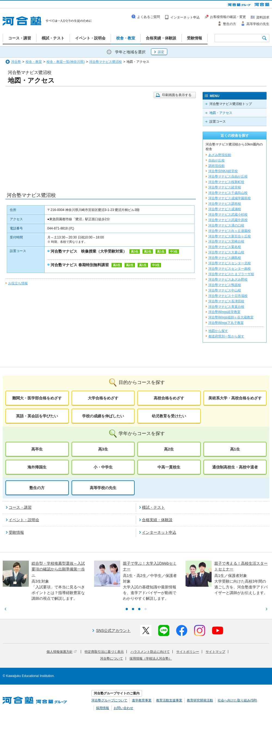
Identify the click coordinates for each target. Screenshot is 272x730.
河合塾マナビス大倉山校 (226, 252)
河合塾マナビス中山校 (224, 290)
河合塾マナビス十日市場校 (228, 296)
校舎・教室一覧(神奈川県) (66, 62)
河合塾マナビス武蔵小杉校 (228, 214)
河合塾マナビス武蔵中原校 (228, 220)
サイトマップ (215, 652)
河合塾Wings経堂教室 (224, 312)
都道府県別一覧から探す (226, 336)
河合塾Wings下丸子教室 (226, 323)
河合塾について (111, 658)
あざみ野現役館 (219, 155)
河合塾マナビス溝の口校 (226, 225)
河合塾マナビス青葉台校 (226, 307)
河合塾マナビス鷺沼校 (105, 62)
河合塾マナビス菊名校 (224, 247)
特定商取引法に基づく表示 (104, 652)
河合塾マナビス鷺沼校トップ (230, 104)
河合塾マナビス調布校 (224, 204)
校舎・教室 (34, 62)
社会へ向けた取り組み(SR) (237, 700)
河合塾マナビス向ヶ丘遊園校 (229, 231)
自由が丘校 (216, 160)
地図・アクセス (220, 113)
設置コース (217, 121)
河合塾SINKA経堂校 (223, 171)
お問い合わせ (123, 708)
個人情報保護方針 (62, 652)
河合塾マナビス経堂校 (224, 187)
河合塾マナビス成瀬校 (224, 209)
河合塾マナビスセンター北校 (229, 263)
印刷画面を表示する (176, 95)
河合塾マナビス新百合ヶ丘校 (229, 236)
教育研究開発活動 (200, 700)
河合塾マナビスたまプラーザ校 (231, 274)
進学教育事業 (142, 700)
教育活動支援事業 (169, 700)
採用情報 (102, 708)
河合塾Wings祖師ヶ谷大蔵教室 (231, 317)
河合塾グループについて (109, 700)
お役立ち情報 (18, 283)
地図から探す (218, 331)
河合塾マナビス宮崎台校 (226, 241)
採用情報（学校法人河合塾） (150, 658)
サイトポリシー (187, 652)
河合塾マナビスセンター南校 (229, 269)
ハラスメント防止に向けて (150, 652)
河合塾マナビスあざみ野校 (228, 279)
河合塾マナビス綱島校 (224, 258)
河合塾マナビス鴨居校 (224, 285)
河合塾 (16, 62)
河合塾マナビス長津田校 (226, 301)
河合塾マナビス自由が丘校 (228, 176)
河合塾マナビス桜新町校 (226, 182)
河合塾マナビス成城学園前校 (229, 198)
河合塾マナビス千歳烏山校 (228, 193)
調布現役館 (216, 166)
